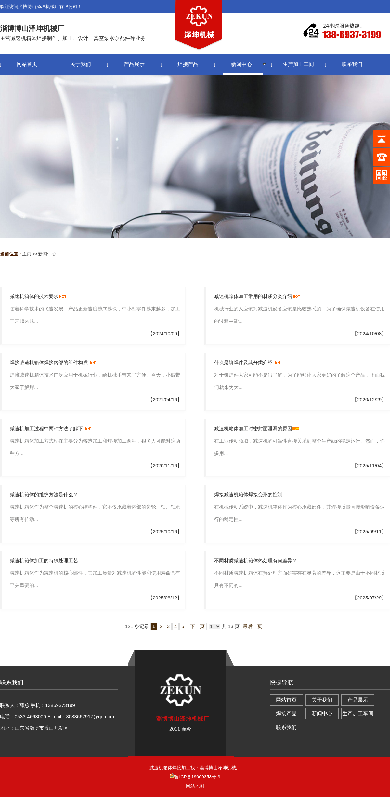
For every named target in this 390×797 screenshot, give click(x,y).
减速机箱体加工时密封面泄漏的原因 (253, 428)
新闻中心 (47, 253)
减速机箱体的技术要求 (34, 296)
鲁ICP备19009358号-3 (195, 776)
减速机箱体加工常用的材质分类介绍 (253, 296)
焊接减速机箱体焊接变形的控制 (248, 494)
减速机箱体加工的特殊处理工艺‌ (44, 560)
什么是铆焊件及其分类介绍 (243, 362)
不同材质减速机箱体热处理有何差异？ (255, 560)
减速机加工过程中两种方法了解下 (46, 428)
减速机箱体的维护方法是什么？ (44, 494)
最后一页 (252, 626)
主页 (26, 253)
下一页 (197, 626)
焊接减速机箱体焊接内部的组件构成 (49, 362)
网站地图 (195, 786)
